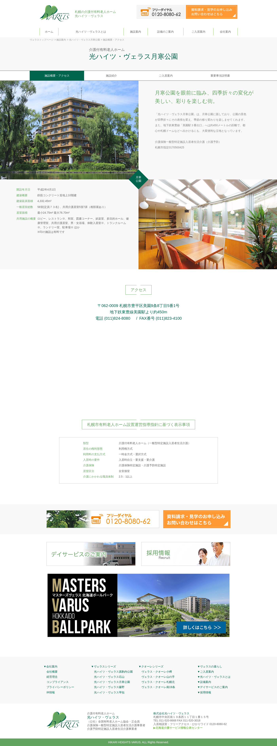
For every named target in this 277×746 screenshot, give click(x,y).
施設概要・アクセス (57, 75)
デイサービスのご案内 (214, 687)
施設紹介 (111, 75)
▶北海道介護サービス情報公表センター (178, 727)
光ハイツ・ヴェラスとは (91, 31)
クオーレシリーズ (152, 666)
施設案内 (135, 31)
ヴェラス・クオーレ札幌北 (158, 681)
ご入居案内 (198, 31)
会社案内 (225, 31)
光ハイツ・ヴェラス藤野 (109, 687)
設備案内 (205, 681)
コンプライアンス (57, 681)
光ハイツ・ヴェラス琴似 (109, 692)
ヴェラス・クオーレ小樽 (156, 671)
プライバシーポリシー (60, 687)
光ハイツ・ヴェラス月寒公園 (84, 39)
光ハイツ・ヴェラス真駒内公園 (113, 671)
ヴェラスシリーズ (105, 666)
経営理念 (52, 676)
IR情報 (50, 692)
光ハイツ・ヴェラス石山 (109, 676)
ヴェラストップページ (41, 39)
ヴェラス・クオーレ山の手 (158, 676)
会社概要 (52, 671)
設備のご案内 (165, 31)
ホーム (49, 31)
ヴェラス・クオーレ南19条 (158, 687)
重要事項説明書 (220, 75)
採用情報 (205, 692)
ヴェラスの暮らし (211, 666)
